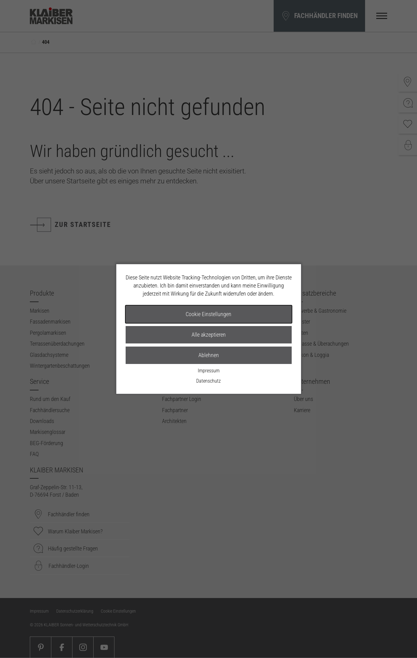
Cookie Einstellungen (208, 314)
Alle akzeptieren (209, 334)
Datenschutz (208, 381)
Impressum (209, 371)
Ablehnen (208, 355)
